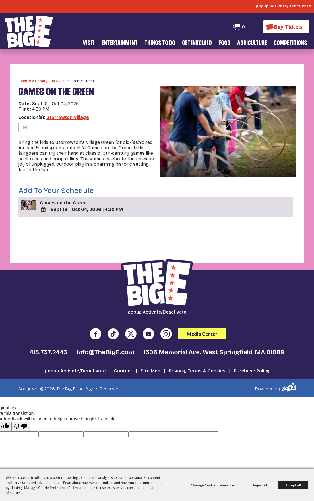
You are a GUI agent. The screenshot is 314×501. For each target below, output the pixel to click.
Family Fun (45, 73)
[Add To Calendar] (43, 201)
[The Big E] (29, 31)
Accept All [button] (293, 485)
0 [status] (243, 27)
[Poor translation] (21, 418)
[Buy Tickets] (286, 26)
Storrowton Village (67, 109)
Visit (89, 43)
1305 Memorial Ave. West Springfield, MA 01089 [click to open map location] (214, 344)
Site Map (150, 363)
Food (224, 43)
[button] (228, 123)
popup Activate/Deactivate (75, 363)
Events (24, 73)
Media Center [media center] (202, 325)
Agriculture (252, 43)
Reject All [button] (260, 485)
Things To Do (159, 43)
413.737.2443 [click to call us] (48, 344)
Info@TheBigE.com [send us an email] (105, 344)
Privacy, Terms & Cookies (197, 363)
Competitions (290, 43)
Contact (123, 363)
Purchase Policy (251, 363)
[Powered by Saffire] (290, 379)
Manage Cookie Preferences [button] (213, 485)
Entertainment (120, 43)
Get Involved (197, 43)
